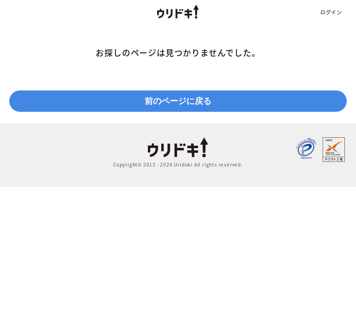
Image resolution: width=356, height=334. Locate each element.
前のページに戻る (178, 101)
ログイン (331, 12)
